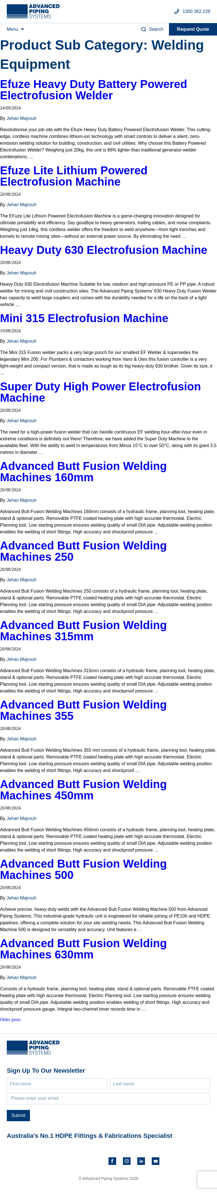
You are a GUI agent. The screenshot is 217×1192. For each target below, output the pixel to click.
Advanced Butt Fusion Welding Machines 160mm (83, 471)
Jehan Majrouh (21, 118)
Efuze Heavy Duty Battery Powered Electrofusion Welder (93, 90)
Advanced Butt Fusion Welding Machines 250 (83, 551)
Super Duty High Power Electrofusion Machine (100, 392)
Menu (12, 29)
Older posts (10, 1019)
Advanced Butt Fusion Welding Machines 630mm (83, 949)
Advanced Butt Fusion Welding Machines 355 (83, 710)
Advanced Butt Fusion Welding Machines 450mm (83, 790)
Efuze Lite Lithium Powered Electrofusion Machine (73, 176)
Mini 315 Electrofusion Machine (84, 318)
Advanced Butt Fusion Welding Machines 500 (83, 869)
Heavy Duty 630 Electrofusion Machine (103, 250)
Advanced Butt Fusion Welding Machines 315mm (83, 631)
